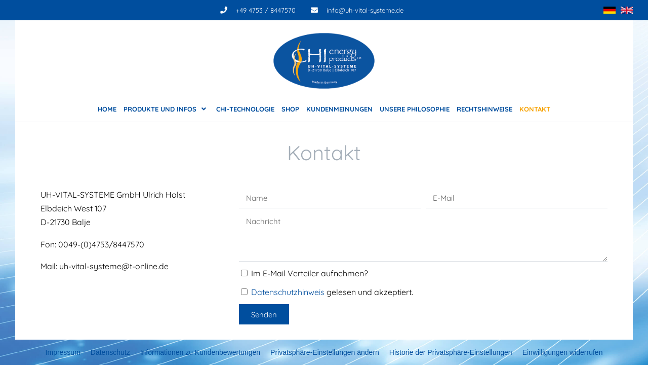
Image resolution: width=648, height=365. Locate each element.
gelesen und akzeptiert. (332, 292)
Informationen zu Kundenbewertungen (200, 352)
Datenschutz (110, 352)
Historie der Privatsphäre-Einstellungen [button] (450, 352)
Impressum (63, 352)
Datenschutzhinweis (288, 292)
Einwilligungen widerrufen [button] (562, 352)
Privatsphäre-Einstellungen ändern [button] (324, 352)
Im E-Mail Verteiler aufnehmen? (309, 273)
